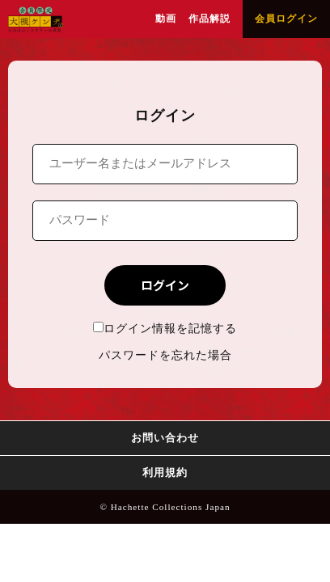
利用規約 (165, 472)
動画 (165, 18)
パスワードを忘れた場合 (165, 355)
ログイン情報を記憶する (165, 328)
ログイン (165, 284)
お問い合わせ (165, 438)
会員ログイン (286, 18)
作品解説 (209, 18)
